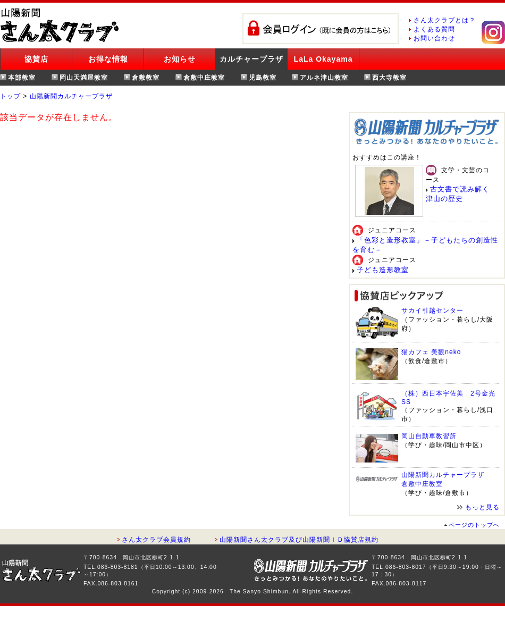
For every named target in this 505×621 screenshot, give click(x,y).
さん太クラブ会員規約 (156, 539)
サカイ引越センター (432, 310)
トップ (10, 96)
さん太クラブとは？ (445, 20)
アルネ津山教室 (324, 77)
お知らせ (180, 59)
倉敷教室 (145, 77)
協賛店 (36, 59)
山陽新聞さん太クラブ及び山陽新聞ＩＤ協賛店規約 (299, 539)
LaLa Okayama (323, 59)
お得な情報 (108, 59)
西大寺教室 (389, 77)
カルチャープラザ (251, 59)
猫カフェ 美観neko (431, 352)
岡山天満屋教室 (84, 77)
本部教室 (22, 77)
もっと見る (482, 507)
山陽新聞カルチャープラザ (71, 96)
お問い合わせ (434, 38)
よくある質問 (434, 29)
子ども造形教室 (383, 270)
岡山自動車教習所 (429, 436)
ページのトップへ (474, 525)
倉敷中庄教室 (204, 77)
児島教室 (262, 77)
